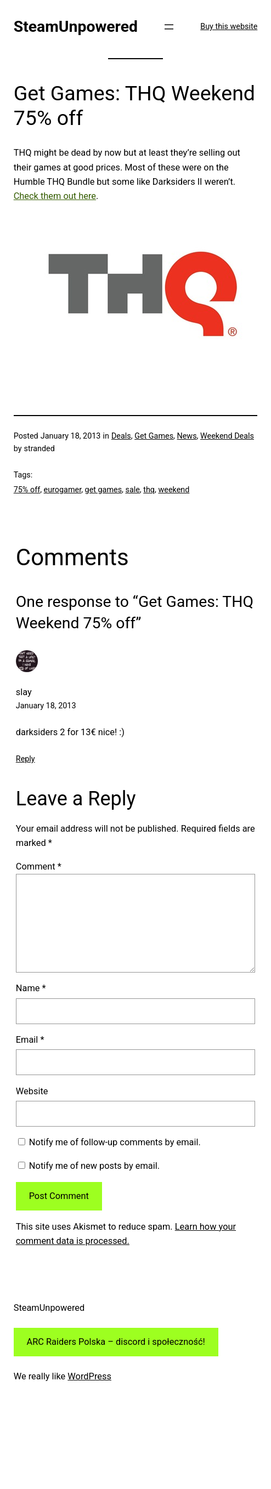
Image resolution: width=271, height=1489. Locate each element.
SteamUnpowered (76, 27)
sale (132, 490)
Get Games (153, 436)
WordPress (89, 1376)
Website (32, 1091)
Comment (38, 866)
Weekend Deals (227, 436)
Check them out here (55, 196)
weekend (173, 490)
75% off (27, 490)
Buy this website (228, 26)
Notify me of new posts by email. (94, 1166)
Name (31, 988)
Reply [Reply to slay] (25, 759)
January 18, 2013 (46, 706)
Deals (121, 436)
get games (103, 490)
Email (30, 1040)
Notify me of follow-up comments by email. (115, 1142)
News (186, 436)
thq (149, 490)
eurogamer (63, 490)
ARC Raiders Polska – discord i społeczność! (116, 1342)
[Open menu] (169, 26)
